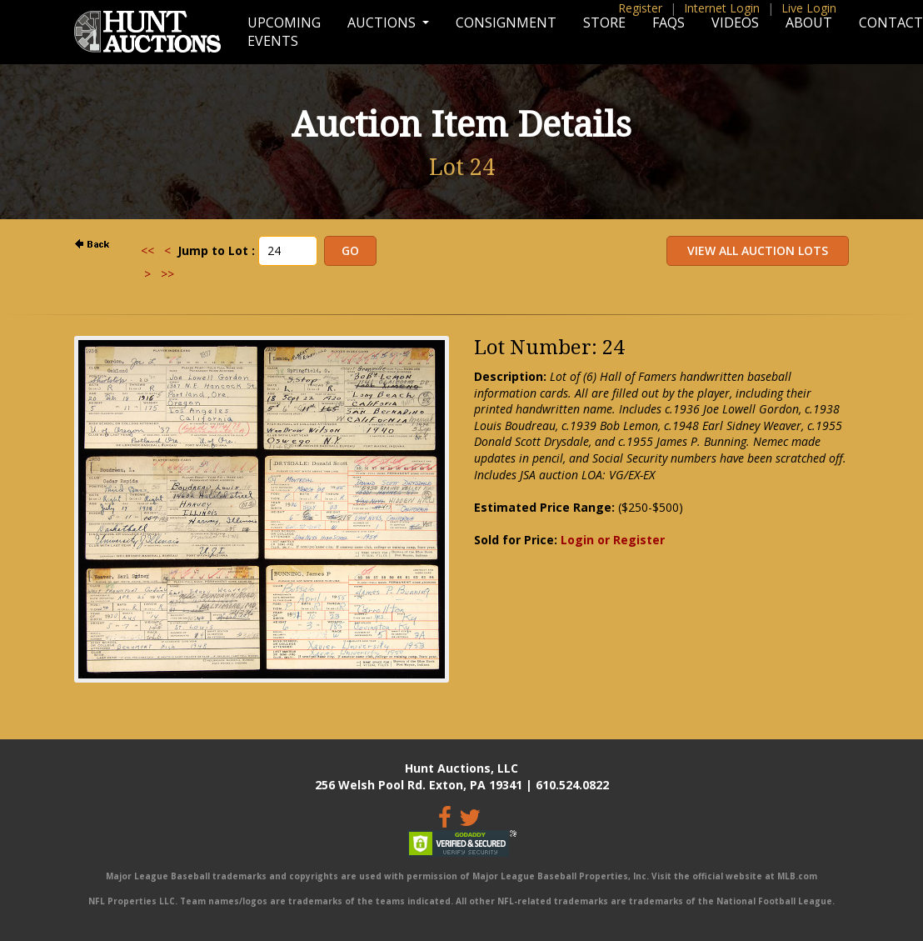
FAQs (668, 22)
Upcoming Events (284, 31)
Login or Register (613, 540)
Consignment (506, 22)
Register (640, 8)
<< (147, 250)
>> (167, 274)
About (809, 22)
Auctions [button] (383, 22)
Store (604, 22)
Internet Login (722, 8)
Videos (735, 22)
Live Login (808, 8)
